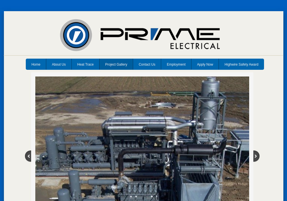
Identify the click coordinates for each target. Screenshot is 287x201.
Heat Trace (85, 64)
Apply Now (205, 64)
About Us (59, 64)
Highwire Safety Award (241, 64)
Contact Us (147, 64)
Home (35, 64)
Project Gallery (116, 64)
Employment (176, 64)
